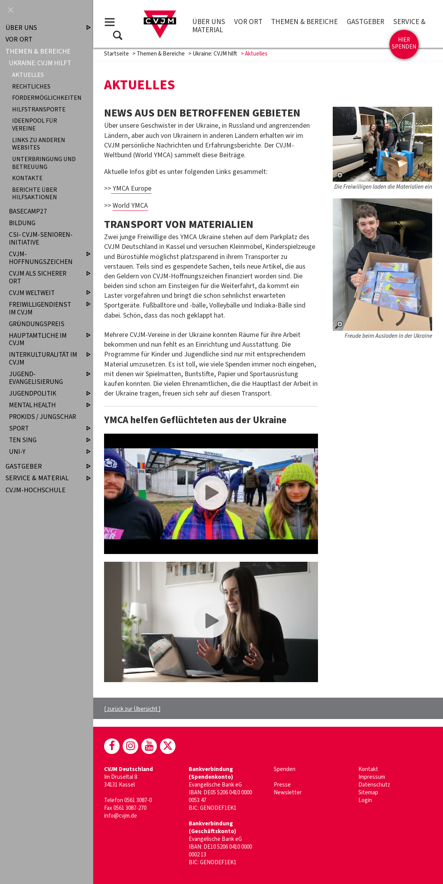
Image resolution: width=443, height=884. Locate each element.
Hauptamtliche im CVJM (43, 339)
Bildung (22, 223)
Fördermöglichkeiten (45, 98)
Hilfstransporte (39, 109)
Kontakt (368, 769)
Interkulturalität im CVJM (43, 359)
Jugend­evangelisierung (43, 378)
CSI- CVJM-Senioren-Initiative (41, 239)
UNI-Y (43, 452)
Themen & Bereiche (304, 22)
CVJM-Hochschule (35, 490)
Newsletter (288, 792)
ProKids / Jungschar (42, 416)
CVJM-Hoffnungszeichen (43, 258)
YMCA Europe (131, 188)
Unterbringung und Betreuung (44, 163)
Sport (43, 428)
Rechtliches (31, 86)
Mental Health (43, 405)
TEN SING (43, 440)
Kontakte (27, 178)
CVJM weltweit (43, 292)
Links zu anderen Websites (38, 143)
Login (365, 800)
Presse (282, 785)
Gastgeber (365, 22)
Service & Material (41, 478)
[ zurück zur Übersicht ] (132, 709)
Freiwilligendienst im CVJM (43, 308)
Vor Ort (248, 22)
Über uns (208, 22)
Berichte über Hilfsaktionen (34, 193)
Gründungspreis (36, 324)
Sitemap (368, 792)
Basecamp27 (28, 211)
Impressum (371, 777)
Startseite (116, 54)
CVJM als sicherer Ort (43, 277)
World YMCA (130, 205)
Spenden (284, 769)
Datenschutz (374, 785)
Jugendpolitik (43, 393)
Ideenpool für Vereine (34, 124)
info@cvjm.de (120, 816)
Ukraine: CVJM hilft (215, 54)
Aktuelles (28, 75)
